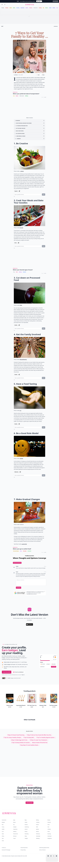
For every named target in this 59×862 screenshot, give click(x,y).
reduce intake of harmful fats (39, 742)
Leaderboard (42, 666)
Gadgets (14, 826)
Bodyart (3, 822)
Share (42, 74)
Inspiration (22, 7)
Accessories (4, 820)
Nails (3, 833)
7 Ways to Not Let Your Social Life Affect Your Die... (39, 735)
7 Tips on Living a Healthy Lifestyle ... (13, 737)
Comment (18, 587)
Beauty (49, 820)
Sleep (26, 836)
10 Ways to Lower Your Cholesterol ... (39, 740)
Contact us (4, 847)
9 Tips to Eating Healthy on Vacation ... (21, 742)
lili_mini (21, 227)
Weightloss (50, 838)
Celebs (11, 7)
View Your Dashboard (18, 672)
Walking (26, 95)
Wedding (38, 838)
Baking (37, 820)
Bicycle (17, 95)
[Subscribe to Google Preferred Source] (20, 593)
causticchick (24, 544)
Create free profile (6, 672)
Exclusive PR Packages (6, 849)
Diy (43, 7)
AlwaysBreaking (23, 359)
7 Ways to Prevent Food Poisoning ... (16, 735)
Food (48, 824)
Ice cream (29, 551)
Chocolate (24, 551)
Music (49, 831)
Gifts (37, 826)
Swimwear (50, 836)
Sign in (23, 674)
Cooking (40, 7)
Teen (3, 838)
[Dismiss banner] (45, 591)
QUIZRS (45, 273)
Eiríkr (21, 305)
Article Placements (24, 847)
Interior (26, 829)
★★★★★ (56, 26)
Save (38, 74)
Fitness (54, 7)
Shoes (3, 836)
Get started (53, 666)
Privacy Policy (23, 849)
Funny (3, 826)
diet (2, 26)
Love (3, 831)
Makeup (14, 831)
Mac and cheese (16, 551)
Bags (26, 820)
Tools (3, 840)
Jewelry (27, 7)
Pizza (21, 551)
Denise (16, 74)
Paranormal (35, 7)
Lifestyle (6, 7)
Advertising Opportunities (44, 847)
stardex (21, 458)
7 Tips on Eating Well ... (29, 737)
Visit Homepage (29, 802)
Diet (2, 824)
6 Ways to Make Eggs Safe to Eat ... (19, 740)
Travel (14, 838)
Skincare (30, 7)
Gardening (27, 826)
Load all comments (17, 562)
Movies (46, 7)
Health (50, 7)
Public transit (22, 95)
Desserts (49, 822)
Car (14, 95)
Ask (43, 194)
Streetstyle (38, 836)
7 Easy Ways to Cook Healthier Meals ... (29, 745)
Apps (14, 820)
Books (14, 7)
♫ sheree (22, 171)
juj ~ (21, 410)
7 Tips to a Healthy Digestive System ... (45, 737)
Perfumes (38, 833)
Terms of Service (42, 849)
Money (26, 831)
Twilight (2, 7)
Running (17, 7)
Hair (48, 826)
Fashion (26, 824)
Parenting (26, 833)
